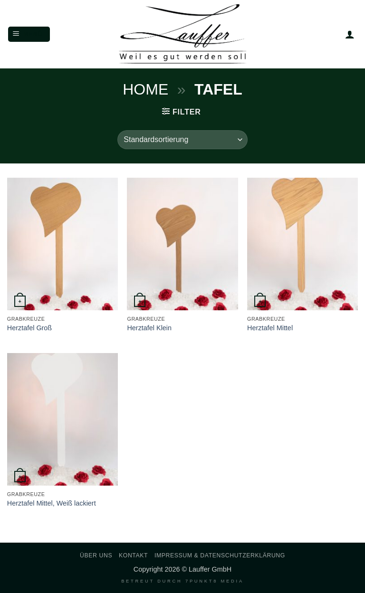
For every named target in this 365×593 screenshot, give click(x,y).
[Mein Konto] (350, 34)
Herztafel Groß (29, 328)
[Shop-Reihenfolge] (182, 139)
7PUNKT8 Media (214, 581)
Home (145, 89)
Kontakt (133, 555)
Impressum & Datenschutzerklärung (219, 555)
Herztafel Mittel (270, 328)
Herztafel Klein (149, 328)
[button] (29, 34)
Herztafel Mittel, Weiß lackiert (51, 503)
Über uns (96, 555)
